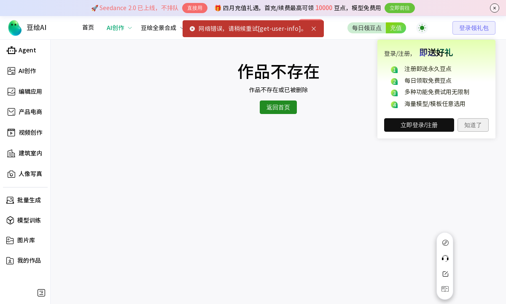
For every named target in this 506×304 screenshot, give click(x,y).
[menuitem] (88, 28)
